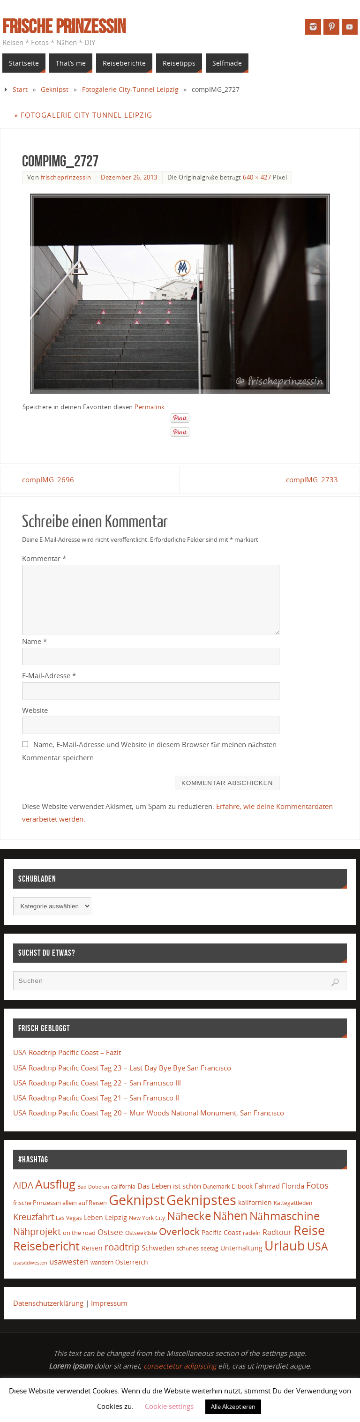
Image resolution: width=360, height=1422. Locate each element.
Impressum (109, 1303)
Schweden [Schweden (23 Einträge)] (158, 1247)
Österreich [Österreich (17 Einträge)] (131, 1261)
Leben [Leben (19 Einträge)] (93, 1217)
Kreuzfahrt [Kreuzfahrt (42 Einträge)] (33, 1216)
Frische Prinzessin (64, 26)
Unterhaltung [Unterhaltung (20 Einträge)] (241, 1247)
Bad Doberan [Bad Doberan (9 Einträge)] (93, 1186)
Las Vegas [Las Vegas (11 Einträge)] (69, 1217)
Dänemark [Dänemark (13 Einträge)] (216, 1186)
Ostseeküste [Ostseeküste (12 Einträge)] (141, 1232)
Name (34, 641)
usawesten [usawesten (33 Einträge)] (69, 1261)
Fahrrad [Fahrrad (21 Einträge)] (267, 1185)
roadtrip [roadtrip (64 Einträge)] (122, 1247)
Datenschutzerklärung (48, 1303)
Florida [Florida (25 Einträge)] (293, 1186)
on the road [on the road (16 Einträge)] (79, 1232)
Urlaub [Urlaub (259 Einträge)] (284, 1245)
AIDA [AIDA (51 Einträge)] (23, 1185)
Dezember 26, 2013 (129, 177)
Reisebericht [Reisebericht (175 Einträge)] (46, 1246)
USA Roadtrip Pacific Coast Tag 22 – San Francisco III (97, 1082)
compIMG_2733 (312, 479)
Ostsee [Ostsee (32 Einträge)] (110, 1232)
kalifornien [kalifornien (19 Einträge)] (255, 1202)
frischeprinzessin (66, 177)
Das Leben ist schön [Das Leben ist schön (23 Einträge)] (169, 1185)
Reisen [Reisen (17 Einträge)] (92, 1247)
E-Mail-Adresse (49, 675)
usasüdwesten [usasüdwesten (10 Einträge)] (30, 1262)
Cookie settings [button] (169, 1406)
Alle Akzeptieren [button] (233, 1406)
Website (35, 710)
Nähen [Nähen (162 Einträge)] (230, 1215)
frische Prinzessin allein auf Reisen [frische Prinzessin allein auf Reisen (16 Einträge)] (60, 1202)
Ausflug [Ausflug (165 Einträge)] (55, 1184)
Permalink (150, 407)
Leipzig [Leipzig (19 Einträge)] (116, 1217)
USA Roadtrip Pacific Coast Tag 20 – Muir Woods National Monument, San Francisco (148, 1112)
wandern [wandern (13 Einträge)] (101, 1262)
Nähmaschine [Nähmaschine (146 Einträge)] (284, 1215)
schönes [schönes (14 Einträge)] (187, 1248)
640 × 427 (257, 177)
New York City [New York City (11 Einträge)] (147, 1217)
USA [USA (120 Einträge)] (317, 1246)
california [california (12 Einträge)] (123, 1186)
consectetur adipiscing (179, 1365)
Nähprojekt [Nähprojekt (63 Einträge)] (37, 1231)
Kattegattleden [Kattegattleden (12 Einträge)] (293, 1202)
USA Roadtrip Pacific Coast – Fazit (67, 1052)
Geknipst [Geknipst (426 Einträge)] (137, 1199)
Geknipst (54, 89)
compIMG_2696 (48, 479)
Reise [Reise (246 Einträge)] (309, 1230)
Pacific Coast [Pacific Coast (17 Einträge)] (221, 1232)
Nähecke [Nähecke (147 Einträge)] (189, 1215)
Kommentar (44, 558)
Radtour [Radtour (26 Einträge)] (277, 1232)
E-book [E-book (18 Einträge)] (242, 1186)
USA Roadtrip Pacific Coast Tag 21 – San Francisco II (96, 1097)
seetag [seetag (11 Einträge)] (209, 1248)
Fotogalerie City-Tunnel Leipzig (130, 89)
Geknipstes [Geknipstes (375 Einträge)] (201, 1199)
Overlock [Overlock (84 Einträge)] (179, 1231)
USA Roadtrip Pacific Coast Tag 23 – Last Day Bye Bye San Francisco (122, 1067)
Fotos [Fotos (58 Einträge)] (317, 1185)
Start (20, 89)
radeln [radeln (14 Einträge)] (252, 1232)
